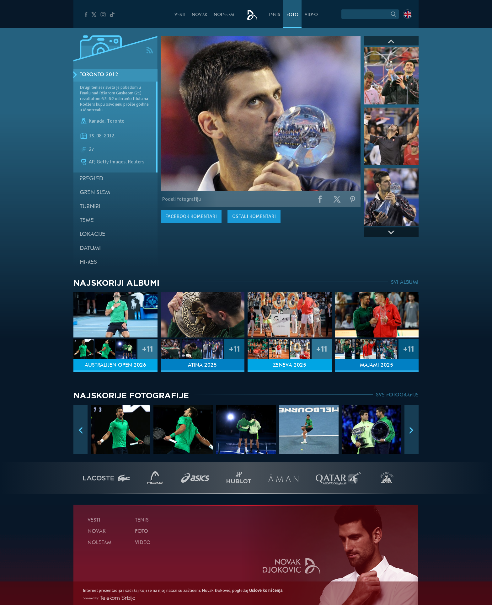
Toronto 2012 (99, 74)
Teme (87, 221)
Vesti (179, 15)
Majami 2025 (376, 365)
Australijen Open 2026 (115, 365)
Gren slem (95, 193)
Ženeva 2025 (289, 365)
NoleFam (224, 15)
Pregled (91, 179)
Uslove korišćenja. (266, 590)
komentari (191, 216)
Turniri (90, 207)
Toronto (116, 121)
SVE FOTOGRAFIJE (397, 395)
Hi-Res (88, 262)
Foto (292, 15)
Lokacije (92, 234)
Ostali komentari (254, 216)
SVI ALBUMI (405, 282)
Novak (199, 15)
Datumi (90, 249)
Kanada (96, 121)
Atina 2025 (202, 365)
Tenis (274, 15)
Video (311, 15)
